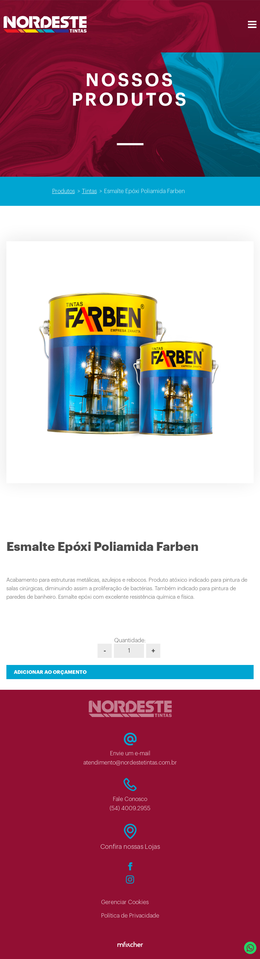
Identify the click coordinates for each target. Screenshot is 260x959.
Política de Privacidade (130, 916)
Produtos (63, 191)
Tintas (89, 191)
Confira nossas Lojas (130, 847)
